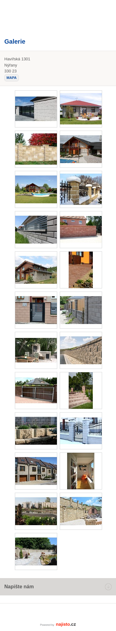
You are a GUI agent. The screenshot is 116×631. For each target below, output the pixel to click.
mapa (11, 78)
